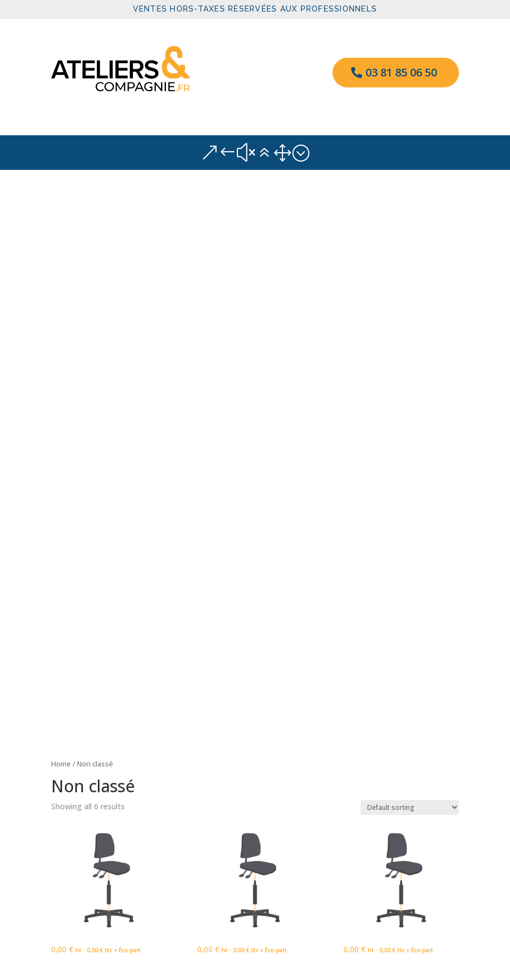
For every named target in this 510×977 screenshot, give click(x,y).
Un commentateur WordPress (105, 761)
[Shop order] (410, 251)
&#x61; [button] (255, 152)
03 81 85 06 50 (401, 72)
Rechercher (433, 658)
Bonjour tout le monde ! (94, 711)
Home (61, 208)
